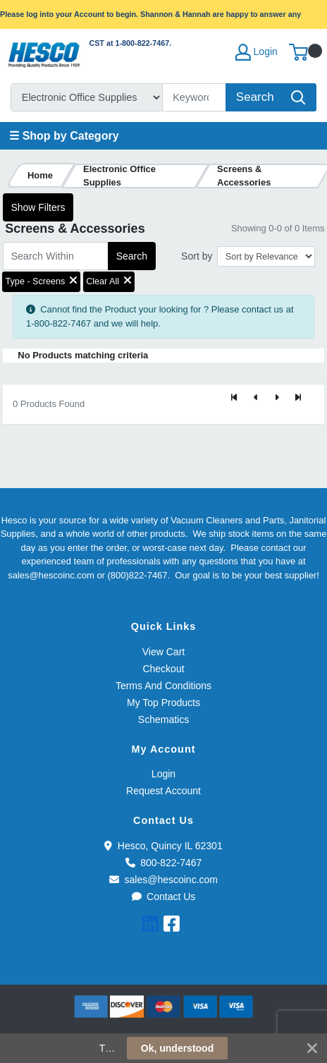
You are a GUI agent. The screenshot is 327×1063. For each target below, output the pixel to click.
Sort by (196, 256)
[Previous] (255, 398)
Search (131, 256)
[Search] (194, 97)
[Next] (277, 398)
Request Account (163, 790)
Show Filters (38, 207)
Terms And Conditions (163, 685)
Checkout (163, 668)
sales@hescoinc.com (163, 879)
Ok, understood (177, 1048)
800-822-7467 (163, 862)
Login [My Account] (256, 52)
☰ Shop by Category (63, 136)
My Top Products (163, 702)
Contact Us (164, 896)
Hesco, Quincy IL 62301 (163, 845)
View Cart (163, 651)
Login (163, 773)
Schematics (163, 719)
